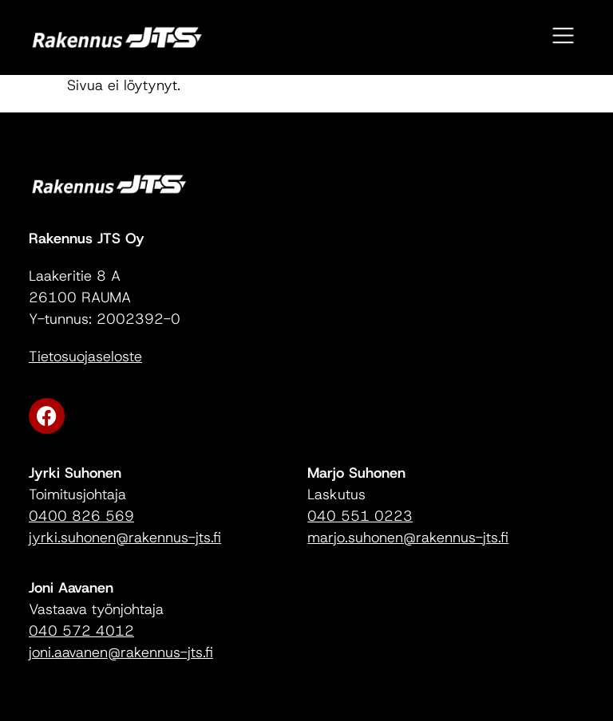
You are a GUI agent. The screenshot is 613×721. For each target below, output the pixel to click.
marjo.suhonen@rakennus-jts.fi (407, 537)
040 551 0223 (360, 516)
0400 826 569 (81, 516)
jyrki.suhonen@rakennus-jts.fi (125, 537)
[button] (564, 37)
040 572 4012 (81, 630)
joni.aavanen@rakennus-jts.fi (121, 652)
